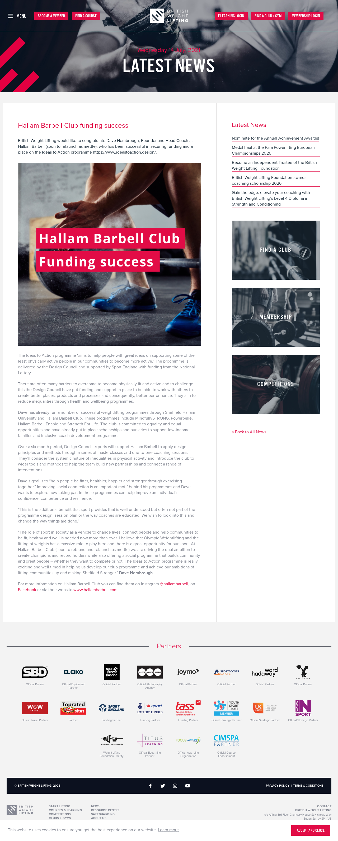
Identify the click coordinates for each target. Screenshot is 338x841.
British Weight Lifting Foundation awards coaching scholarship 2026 (269, 180)
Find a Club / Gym (268, 15)
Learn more (168, 830)
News (95, 806)
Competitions (60, 814)
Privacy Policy (277, 785)
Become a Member (51, 15)
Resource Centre (105, 810)
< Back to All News (249, 432)
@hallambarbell (174, 584)
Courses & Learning (65, 810)
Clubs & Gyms (60, 818)
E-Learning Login (231, 15)
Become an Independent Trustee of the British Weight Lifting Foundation (274, 165)
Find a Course (86, 15)
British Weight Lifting (313, 810)
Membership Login (306, 15)
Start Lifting (59, 806)
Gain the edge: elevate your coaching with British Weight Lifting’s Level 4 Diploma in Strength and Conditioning (271, 198)
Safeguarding (103, 814)
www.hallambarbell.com (95, 589)
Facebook (27, 589)
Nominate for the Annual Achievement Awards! (275, 138)
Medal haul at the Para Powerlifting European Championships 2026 (273, 150)
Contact (324, 806)
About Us (98, 818)
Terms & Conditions (308, 785)
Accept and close (311, 830)
